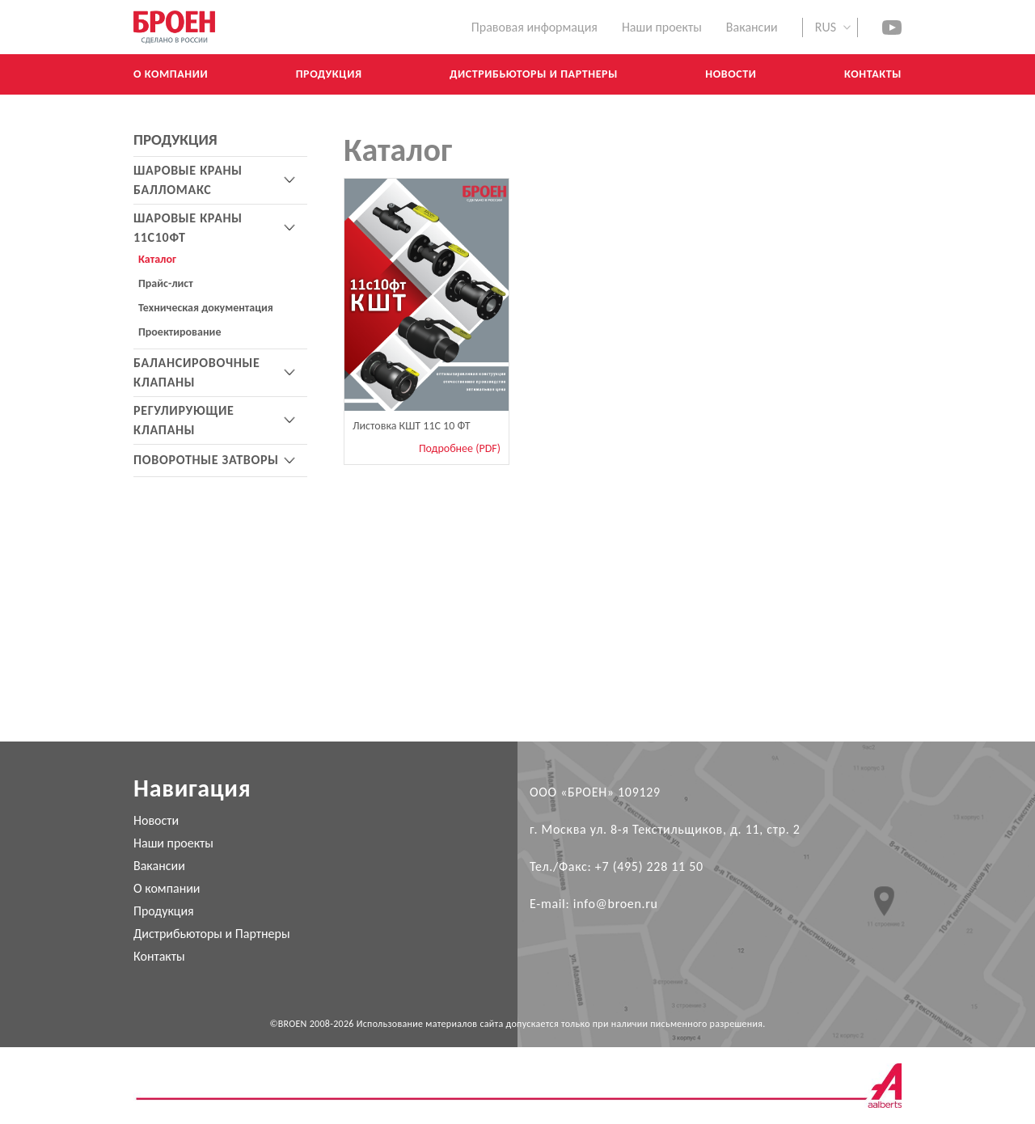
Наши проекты (662, 27)
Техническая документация (205, 308)
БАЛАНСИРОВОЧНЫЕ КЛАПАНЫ (196, 372)
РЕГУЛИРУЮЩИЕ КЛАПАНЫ (183, 420)
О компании (167, 888)
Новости (156, 820)
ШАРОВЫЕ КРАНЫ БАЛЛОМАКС (188, 180)
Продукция (163, 911)
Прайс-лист (165, 283)
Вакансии (159, 865)
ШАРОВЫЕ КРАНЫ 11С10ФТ (188, 227)
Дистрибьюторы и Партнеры (211, 933)
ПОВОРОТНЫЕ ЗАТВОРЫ (206, 459)
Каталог (157, 259)
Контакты (159, 956)
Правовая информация (534, 27)
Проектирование (179, 332)
